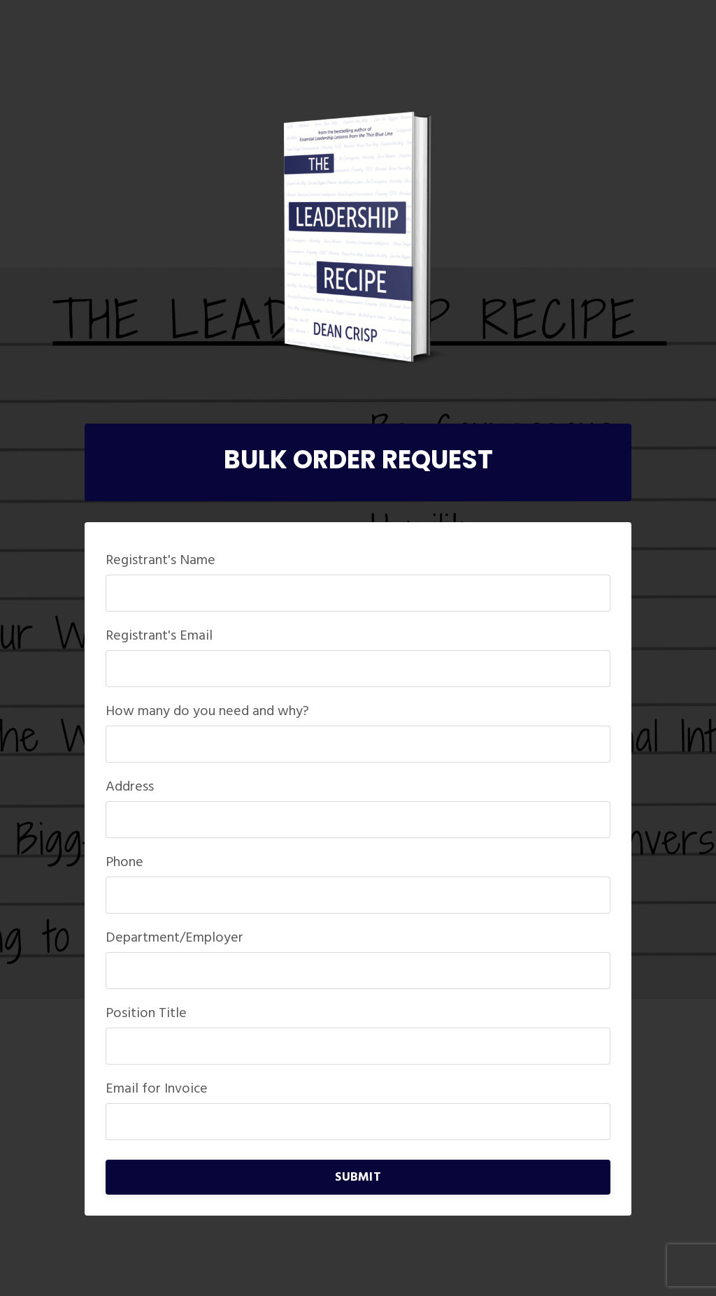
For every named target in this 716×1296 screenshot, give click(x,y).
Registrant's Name (160, 560)
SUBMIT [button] (358, 1177)
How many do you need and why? (207, 711)
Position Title (146, 1013)
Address (130, 787)
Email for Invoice (157, 1089)
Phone (124, 862)
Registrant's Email (159, 636)
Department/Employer (174, 938)
